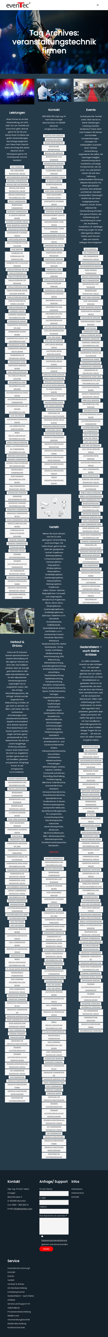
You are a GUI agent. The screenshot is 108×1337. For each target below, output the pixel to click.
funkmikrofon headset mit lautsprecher (90, 354)
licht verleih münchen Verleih (54, 346)
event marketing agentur (17, 225)
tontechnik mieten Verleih (91, 977)
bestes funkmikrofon (17, 201)
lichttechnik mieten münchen (90, 457)
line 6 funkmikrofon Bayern (91, 470)
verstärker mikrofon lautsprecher (17, 595)
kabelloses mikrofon (91, 400)
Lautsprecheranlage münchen (54, 321)
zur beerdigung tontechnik (91, 1031)
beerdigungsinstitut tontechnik (91, 785)
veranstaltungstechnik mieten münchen (54, 458)
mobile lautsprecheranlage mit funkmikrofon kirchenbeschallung (17, 449)
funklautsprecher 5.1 (17, 273)
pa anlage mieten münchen (54, 385)
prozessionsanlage (91, 503)
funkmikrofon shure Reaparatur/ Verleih (54, 944)
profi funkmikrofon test (90, 500)
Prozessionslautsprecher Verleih (54, 397)
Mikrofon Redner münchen (54, 375)
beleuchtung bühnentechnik (54, 148)
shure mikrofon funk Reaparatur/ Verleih (90, 529)
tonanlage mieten (17, 547)
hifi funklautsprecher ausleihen (17, 377)
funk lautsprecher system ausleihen (17, 244)
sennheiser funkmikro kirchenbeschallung (17, 504)
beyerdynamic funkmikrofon (17, 206)
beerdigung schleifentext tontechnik (91, 779)
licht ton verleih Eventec (54, 327)
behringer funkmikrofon (17, 181)
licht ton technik (91, 435)
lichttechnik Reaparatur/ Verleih (17, 420)
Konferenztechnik (91, 411)
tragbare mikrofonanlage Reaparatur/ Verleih (54, 1121)
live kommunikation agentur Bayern (17, 427)
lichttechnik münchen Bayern (54, 993)
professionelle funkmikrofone (17, 471)
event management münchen (90, 302)
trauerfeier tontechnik (91, 1004)
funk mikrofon (17, 249)
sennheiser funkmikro (54, 1062)
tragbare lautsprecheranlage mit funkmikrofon (17, 564)
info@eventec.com (23, 1208)
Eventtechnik (91, 328)
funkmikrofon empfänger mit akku (17, 326)
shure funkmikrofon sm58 (17, 520)
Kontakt (54, 110)
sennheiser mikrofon (90, 514)
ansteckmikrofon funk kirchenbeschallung (54, 863)
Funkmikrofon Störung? (19, 1268)
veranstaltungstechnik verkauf (54, 472)
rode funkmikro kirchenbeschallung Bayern (17, 479)
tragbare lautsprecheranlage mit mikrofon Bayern (54, 1113)
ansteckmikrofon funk (91, 263)
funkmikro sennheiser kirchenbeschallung (17, 316)
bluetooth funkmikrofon (17, 212)
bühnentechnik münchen (54, 163)
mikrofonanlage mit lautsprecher (91, 487)
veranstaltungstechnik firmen (17, 582)
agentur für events (54, 139)
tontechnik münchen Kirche (54, 426)
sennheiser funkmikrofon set (54, 1074)
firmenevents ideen (54, 270)
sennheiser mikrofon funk (90, 517)
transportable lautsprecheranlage (91, 560)
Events (91, 110)
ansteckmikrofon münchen (17, 177)
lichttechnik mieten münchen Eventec (54, 352)
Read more (54, 852)
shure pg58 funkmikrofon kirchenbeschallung (90, 536)
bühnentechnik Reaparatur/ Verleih (91, 292)
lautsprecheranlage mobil (54, 977)
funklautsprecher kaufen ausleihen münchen (17, 292)
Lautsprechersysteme (90, 428)
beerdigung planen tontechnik (90, 772)
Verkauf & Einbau (17, 644)
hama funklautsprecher (17, 372)
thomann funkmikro (17, 540)
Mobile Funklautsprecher (17, 442)
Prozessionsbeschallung (19, 1311)
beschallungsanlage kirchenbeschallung (17, 196)
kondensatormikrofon (54, 964)
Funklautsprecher (16, 1292)
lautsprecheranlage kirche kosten (17, 394)
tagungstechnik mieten (54, 402)
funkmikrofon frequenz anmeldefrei (54, 921)
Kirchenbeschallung (17, 382)
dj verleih (91, 815)
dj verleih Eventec (54, 181)
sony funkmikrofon (54, 1086)
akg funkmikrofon (91, 253)
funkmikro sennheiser (91, 339)
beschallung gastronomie (17, 184)
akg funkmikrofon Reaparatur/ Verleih (91, 257)
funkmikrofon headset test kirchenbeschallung (17, 339)
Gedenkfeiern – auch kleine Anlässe (91, 651)
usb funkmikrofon (91, 565)
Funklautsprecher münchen (54, 285)
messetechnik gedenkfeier (91, 914)
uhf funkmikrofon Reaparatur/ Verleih (17, 572)
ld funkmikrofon (90, 431)
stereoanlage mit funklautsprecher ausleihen (17, 533)
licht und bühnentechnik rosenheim (54, 332)
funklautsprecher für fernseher (17, 281)
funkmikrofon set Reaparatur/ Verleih (17, 356)
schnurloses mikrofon (17, 493)
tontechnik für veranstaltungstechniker (53, 414)
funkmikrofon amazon (17, 321)
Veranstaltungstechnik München (54, 465)
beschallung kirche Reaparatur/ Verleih (17, 189)
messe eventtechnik (90, 476)
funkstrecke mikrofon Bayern (17, 367)
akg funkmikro (17, 167)
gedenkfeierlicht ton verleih (91, 874)
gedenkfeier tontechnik (91, 870)
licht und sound (54, 337)
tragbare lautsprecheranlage (17, 555)
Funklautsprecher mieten (17, 297)
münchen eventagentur (17, 456)
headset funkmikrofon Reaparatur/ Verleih (91, 395)
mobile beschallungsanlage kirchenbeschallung (17, 436)
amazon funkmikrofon (54, 858)
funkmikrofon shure (17, 362)
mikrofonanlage (54, 1019)
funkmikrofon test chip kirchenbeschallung (90, 382)
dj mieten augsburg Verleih (17, 222)
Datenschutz (77, 1193)
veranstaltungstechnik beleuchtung (54, 445)
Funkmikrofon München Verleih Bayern (17, 350)
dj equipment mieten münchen (54, 172)
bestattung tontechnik (91, 798)
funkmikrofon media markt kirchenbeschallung (54, 927)
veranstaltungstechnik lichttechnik (90, 580)
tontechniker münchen (54, 434)
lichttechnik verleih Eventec (54, 362)
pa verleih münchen (91, 946)
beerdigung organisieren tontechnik (91, 765)
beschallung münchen (54, 153)
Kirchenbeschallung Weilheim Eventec (54, 315)
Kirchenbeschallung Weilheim (17, 387)
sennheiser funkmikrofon (17, 510)
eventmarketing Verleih (54, 245)
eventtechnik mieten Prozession (54, 254)
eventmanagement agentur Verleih (54, 216)
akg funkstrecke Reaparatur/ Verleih (17, 172)
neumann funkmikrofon (17, 459)
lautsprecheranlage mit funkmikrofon (17, 400)
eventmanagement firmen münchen (54, 230)
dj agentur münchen (54, 167)
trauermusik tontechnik (90, 1007)
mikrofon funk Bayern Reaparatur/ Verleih (91, 480)
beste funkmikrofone (91, 280)
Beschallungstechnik (90, 277)
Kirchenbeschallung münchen (54, 301)
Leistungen (17, 113)
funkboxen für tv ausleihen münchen (17, 264)
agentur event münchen (54, 136)
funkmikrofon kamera (17, 345)
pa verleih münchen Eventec (54, 390)
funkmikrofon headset (91, 349)
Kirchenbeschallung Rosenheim (54, 308)
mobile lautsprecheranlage (91, 496)
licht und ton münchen (54, 341)
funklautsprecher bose (17, 277)
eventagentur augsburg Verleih (54, 202)
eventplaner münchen (17, 239)
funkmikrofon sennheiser (91, 367)
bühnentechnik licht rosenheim (54, 158)
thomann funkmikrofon (17, 543)
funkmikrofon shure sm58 (90, 377)
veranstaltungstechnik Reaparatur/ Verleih (17, 589)
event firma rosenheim (54, 191)
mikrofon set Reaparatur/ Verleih (53, 1013)
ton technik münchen (53, 406)
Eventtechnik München (54, 259)
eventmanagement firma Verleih (54, 223)
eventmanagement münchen (54, 235)
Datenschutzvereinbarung (54, 1240)
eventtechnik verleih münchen (54, 264)
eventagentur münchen (17, 229)
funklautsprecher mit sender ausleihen (17, 302)
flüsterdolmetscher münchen (54, 274)
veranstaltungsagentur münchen (54, 438)
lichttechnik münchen (54, 358)
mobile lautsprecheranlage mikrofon (91, 926)
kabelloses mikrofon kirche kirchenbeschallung (91, 885)
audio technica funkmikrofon (91, 271)
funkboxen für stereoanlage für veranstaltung (17, 256)
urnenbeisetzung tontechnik (91, 1019)
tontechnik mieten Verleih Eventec (54, 421)
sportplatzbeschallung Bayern (17, 525)
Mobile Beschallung (17, 1323)
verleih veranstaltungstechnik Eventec (54, 480)
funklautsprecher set (17, 307)
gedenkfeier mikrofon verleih (90, 864)
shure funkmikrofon (91, 521)
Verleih (54, 527)
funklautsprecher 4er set (17, 270)
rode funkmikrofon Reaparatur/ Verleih (17, 487)
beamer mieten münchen (54, 143)
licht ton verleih (17, 416)
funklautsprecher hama (17, 287)
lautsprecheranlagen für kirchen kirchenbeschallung (17, 409)
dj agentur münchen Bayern (17, 216)
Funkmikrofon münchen (54, 290)
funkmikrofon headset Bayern (17, 333)
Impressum (76, 1189)
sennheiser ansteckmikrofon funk (17, 497)
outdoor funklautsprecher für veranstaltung (17, 464)
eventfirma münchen (54, 212)
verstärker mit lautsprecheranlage (91, 600)
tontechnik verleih (17, 551)
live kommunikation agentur (54, 369)
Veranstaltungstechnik (17, 577)
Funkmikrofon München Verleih (54, 295)
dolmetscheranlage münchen (54, 186)
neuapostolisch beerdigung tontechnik (91, 933)
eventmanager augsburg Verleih (17, 234)
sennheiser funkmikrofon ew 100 (17, 514)
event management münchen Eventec (54, 196)
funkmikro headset (17, 311)
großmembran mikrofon (54, 950)
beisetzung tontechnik (91, 791)
